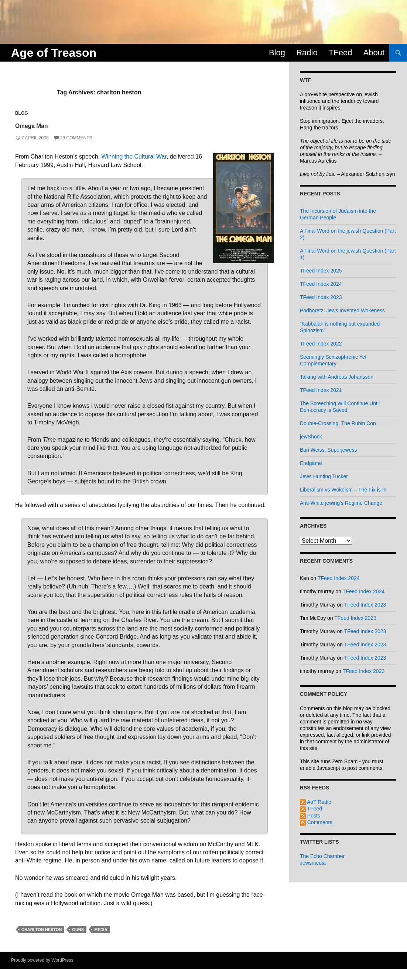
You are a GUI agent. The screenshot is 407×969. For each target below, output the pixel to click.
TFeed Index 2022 (321, 344)
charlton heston (41, 929)
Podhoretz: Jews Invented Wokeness (342, 310)
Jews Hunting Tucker (324, 476)
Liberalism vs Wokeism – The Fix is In (343, 490)
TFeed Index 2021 (321, 390)
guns (78, 929)
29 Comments (76, 137)
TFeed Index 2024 (321, 284)
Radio (306, 52)
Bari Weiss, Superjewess (328, 450)
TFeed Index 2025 (321, 271)
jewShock (311, 437)
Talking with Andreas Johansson (336, 377)
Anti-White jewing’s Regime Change (341, 503)
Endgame (311, 463)
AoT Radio (315, 802)
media (100, 929)
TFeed (340, 52)
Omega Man (43, 124)
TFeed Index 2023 (321, 297)
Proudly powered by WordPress (42, 960)
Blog (277, 52)
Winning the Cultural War (134, 156)
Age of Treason (53, 52)
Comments (316, 822)
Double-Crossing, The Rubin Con (338, 423)
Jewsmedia (313, 863)
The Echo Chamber (322, 856)
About (374, 52)
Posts (310, 816)
